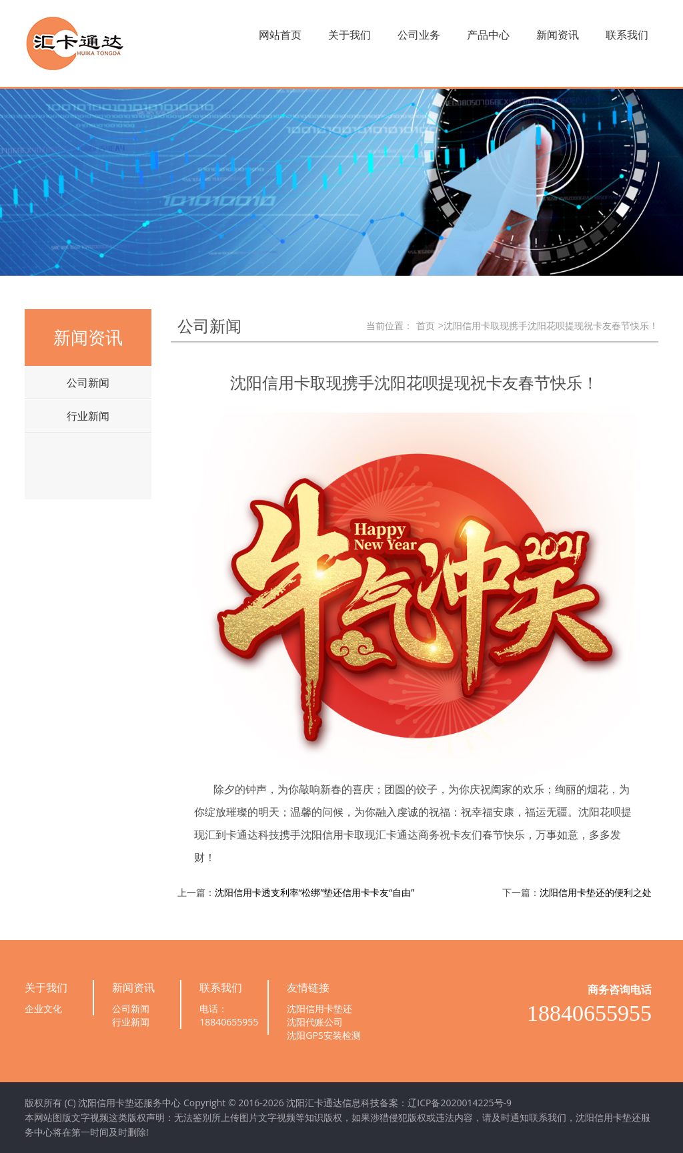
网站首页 (280, 34)
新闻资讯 (557, 34)
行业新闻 (88, 416)
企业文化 (43, 1008)
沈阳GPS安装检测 (323, 1035)
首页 (425, 325)
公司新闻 (88, 382)
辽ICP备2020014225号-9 (460, 1102)
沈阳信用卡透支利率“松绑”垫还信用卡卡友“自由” (315, 892)
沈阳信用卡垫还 (319, 1008)
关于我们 (349, 34)
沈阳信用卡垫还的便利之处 (596, 892)
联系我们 (627, 34)
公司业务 (419, 34)
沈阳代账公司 (315, 1021)
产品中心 (488, 34)
